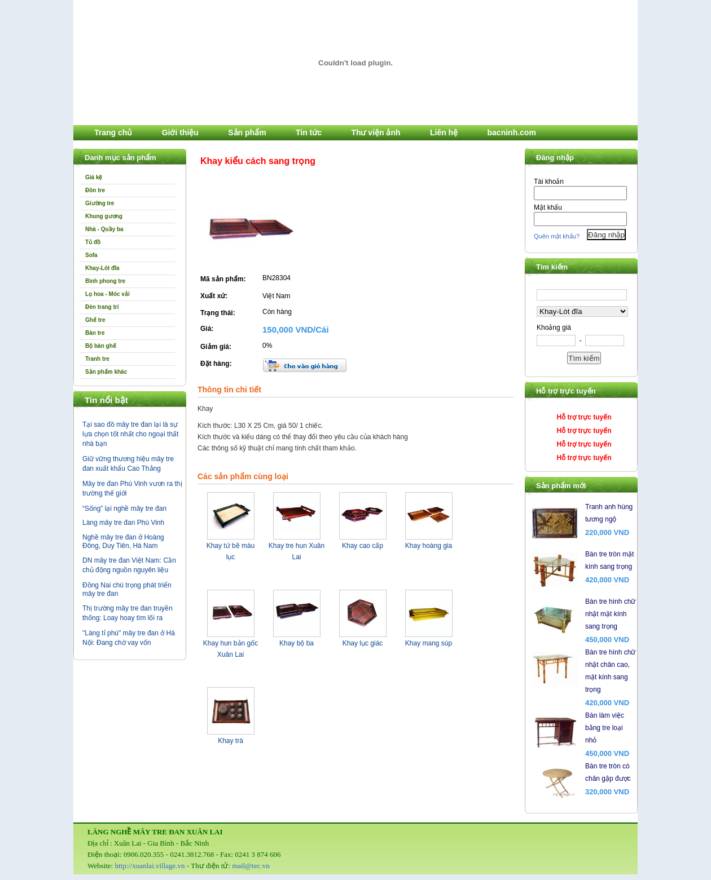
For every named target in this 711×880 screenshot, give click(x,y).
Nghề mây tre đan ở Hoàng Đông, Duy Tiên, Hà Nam (123, 541)
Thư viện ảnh (375, 132)
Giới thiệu (180, 132)
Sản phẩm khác (106, 372)
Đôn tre (95, 190)
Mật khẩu (548, 207)
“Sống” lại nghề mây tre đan (124, 508)
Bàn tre (94, 333)
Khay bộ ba (296, 643)
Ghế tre (95, 320)
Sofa (91, 255)
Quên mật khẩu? (557, 236)
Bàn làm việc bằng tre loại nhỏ (604, 727)
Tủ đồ (92, 242)
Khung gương (103, 216)
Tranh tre (97, 359)
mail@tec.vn (250, 865)
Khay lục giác (363, 643)
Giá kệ (93, 177)
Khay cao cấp (362, 546)
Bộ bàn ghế (100, 346)
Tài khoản (549, 181)
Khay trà (230, 741)
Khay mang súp (428, 643)
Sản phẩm (247, 132)
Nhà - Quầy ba (104, 229)
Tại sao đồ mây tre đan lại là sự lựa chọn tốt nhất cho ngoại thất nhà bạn (130, 434)
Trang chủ (113, 132)
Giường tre (99, 203)
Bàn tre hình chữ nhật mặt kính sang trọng (610, 614)
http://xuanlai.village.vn (150, 865)
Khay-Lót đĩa (102, 268)
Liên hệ (444, 132)
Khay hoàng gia (428, 546)
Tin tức (309, 132)
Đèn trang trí (101, 307)
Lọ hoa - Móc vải (107, 294)
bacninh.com (512, 132)
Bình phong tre (105, 281)
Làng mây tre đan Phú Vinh (123, 523)
